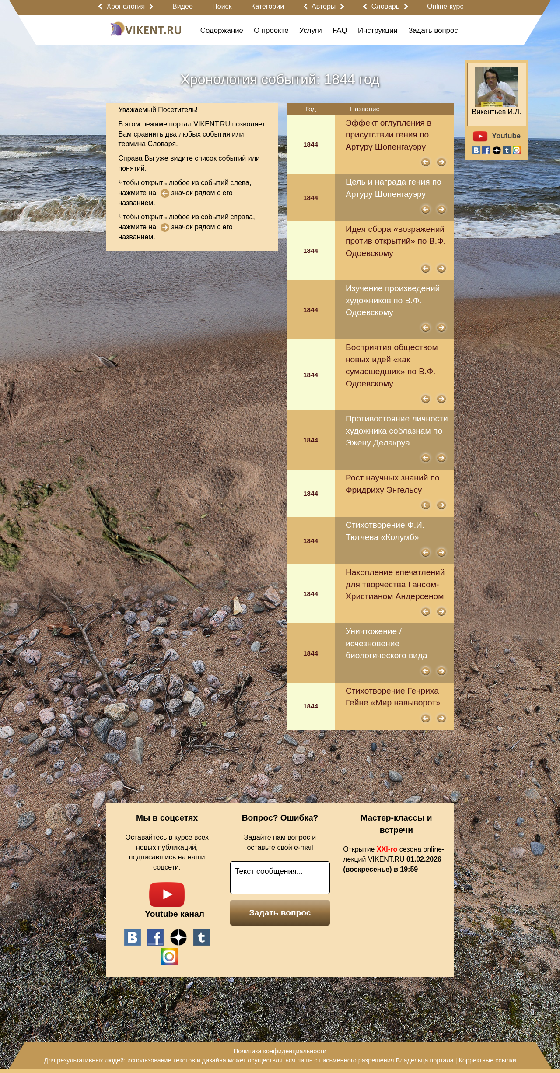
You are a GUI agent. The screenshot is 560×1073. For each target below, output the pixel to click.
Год (310, 108)
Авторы (324, 6)
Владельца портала (424, 1060)
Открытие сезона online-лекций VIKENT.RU (393, 859)
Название (365, 108)
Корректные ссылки (487, 1060)
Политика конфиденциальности (280, 1051)
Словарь (385, 6)
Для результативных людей (84, 1060)
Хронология (125, 6)
